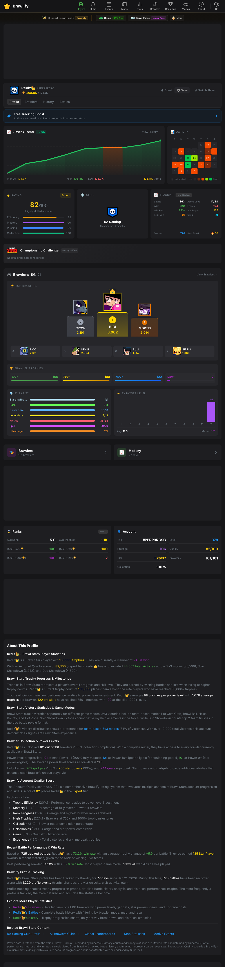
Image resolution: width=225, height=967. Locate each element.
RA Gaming (141, 660)
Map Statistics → (136, 934)
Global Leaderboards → (102, 934)
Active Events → (166, 934)
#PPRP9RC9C (45, 88)
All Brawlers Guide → (65, 934)
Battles (65, 102)
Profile (14, 102)
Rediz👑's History (25, 918)
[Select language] (216, 6)
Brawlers (31, 102)
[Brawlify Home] (16, 6)
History (48, 102)
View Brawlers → (207, 274)
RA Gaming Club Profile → (25, 934)
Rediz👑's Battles (25, 912)
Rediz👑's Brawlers (27, 907)
